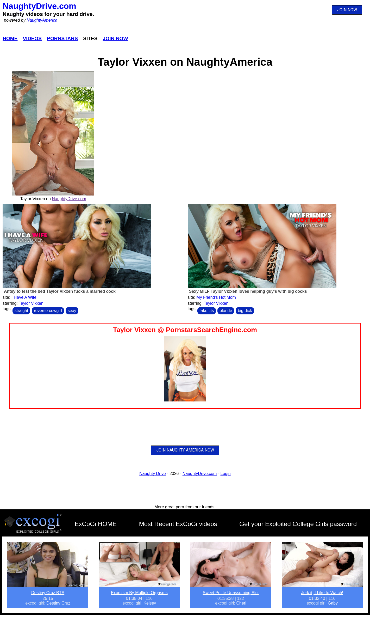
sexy (72, 310)
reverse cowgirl (48, 310)
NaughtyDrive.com (39, 6)
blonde (226, 310)
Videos (32, 38)
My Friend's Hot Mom (216, 297)
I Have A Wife (23, 297)
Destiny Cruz (58, 603)
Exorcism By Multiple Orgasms (139, 592)
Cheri (241, 603)
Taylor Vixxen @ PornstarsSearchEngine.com (185, 329)
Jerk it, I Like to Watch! (322, 592)
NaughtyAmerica (42, 20)
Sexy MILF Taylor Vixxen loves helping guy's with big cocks (248, 291)
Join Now (115, 38)
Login (226, 473)
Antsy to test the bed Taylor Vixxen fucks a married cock (60, 291)
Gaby (333, 603)
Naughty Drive (152, 473)
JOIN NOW (347, 9)
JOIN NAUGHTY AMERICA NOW (185, 450)
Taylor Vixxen (31, 303)
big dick (245, 310)
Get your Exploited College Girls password (298, 523)
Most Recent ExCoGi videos (178, 523)
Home (10, 38)
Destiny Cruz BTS (47, 592)
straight (21, 310)
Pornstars (62, 38)
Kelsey (149, 603)
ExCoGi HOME (96, 523)
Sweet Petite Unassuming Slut (231, 592)
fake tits (206, 310)
